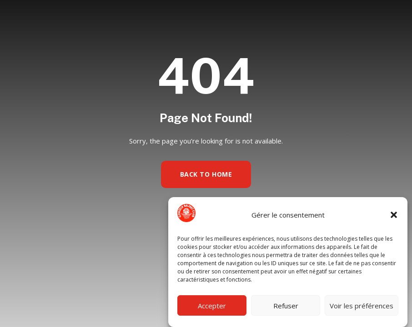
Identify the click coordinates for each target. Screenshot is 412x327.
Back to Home (206, 174)
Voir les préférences (361, 305)
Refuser (285, 305)
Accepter (212, 305)
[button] (393, 214)
